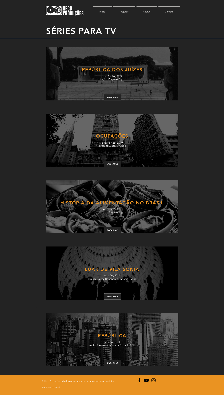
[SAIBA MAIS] (112, 97)
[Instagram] (153, 380)
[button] (124, 10)
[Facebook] (139, 380)
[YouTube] (146, 380)
